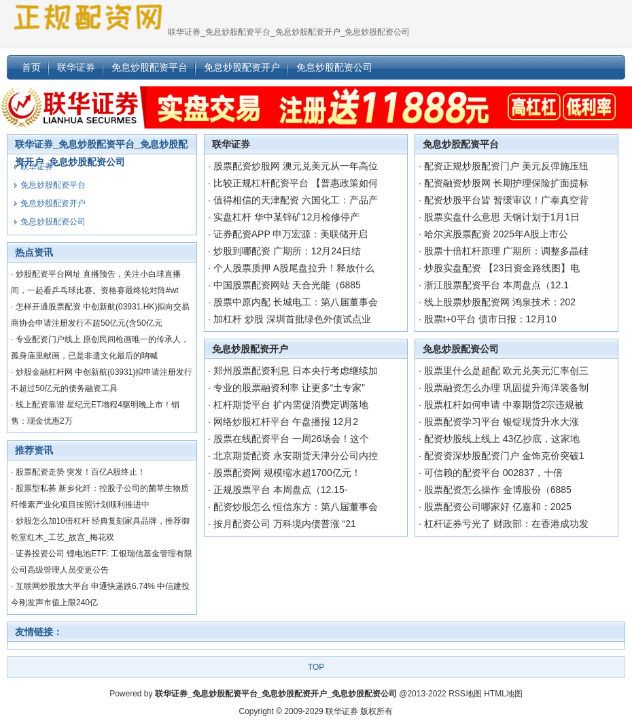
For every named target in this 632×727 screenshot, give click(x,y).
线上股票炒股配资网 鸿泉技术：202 (500, 302)
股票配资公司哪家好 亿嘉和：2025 (498, 506)
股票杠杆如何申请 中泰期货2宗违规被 (504, 404)
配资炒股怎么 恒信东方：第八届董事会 (295, 506)
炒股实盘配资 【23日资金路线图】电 (502, 268)
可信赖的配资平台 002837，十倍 (493, 472)
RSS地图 (465, 693)
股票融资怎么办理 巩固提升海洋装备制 (506, 387)
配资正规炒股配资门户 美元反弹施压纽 (506, 165)
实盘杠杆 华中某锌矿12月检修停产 (286, 217)
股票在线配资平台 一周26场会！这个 (291, 438)
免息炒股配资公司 (461, 348)
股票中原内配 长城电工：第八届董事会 (295, 302)
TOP (316, 667)
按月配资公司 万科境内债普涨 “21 (284, 523)
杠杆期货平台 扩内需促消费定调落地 (290, 404)
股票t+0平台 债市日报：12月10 (490, 319)
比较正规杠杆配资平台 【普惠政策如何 (295, 182)
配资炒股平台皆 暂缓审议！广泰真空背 (506, 200)
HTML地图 (503, 693)
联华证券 (231, 144)
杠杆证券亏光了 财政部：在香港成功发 (506, 523)
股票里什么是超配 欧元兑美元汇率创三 (506, 370)
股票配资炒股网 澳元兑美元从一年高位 (295, 165)
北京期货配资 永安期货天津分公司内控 (295, 455)
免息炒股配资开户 (250, 348)
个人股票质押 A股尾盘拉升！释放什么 (293, 268)
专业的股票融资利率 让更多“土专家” (289, 387)
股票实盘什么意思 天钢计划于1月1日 (502, 217)
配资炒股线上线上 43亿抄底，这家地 (502, 438)
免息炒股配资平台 (461, 144)
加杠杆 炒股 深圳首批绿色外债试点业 (292, 319)
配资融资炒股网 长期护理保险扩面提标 (506, 182)
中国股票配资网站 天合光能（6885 (287, 285)
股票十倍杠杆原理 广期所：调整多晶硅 (506, 251)
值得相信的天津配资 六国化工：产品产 (295, 200)
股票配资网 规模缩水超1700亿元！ (287, 472)
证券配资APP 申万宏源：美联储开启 (290, 234)
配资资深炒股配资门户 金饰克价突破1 (504, 455)
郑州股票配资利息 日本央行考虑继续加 (295, 370)
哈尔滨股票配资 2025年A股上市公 (496, 234)
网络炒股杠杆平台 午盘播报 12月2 (285, 421)
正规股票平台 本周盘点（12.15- (280, 489)
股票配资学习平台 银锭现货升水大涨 (501, 421)
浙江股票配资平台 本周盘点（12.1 (496, 285)
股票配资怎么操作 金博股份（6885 (498, 489)
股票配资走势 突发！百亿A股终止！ (80, 472)
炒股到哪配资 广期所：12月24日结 (287, 251)
